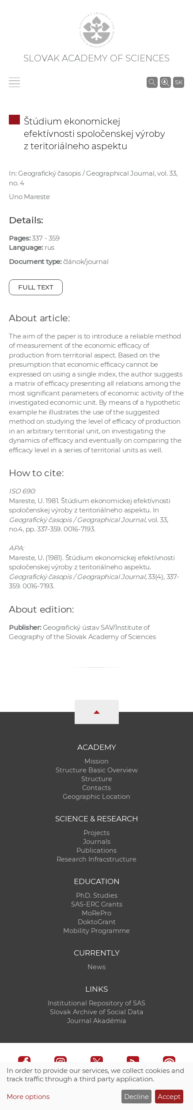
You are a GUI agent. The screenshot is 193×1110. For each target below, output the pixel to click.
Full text (35, 287)
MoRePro (96, 913)
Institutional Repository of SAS (96, 1003)
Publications (96, 850)
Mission (96, 761)
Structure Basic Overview (97, 770)
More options (28, 1096)
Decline (136, 1096)
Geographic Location (96, 797)
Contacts (96, 788)
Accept (169, 1096)
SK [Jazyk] (178, 82)
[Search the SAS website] (152, 82)
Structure (96, 779)
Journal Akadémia (96, 1021)
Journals (96, 842)
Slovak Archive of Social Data (97, 1012)
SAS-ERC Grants (96, 904)
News (96, 967)
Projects (96, 833)
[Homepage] (96, 30)
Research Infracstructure (96, 859)
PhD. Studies (96, 895)
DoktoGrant (97, 922)
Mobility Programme (96, 931)
